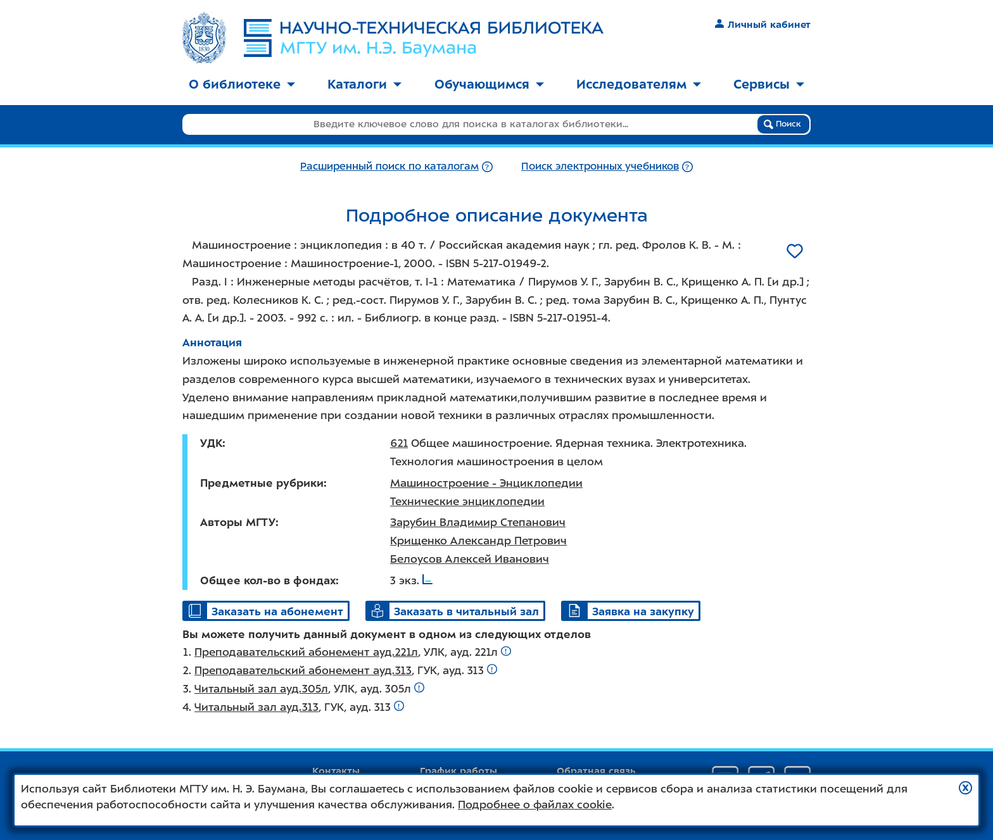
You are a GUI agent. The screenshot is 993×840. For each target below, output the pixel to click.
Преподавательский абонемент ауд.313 (303, 670)
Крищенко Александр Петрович (478, 540)
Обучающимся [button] (489, 84)
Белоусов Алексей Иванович (469, 559)
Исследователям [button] (638, 84)
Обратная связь (596, 771)
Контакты (336, 771)
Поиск (782, 124)
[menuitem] (241, 85)
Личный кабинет (763, 25)
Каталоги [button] (364, 84)
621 (399, 443)
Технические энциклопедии (467, 501)
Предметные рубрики (262, 483)
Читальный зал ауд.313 (256, 707)
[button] (965, 787)
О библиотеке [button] (242, 84)
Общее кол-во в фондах (268, 580)
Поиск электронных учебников (600, 166)
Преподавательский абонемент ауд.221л (306, 652)
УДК (211, 443)
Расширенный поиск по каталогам (389, 166)
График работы (458, 771)
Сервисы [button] (768, 84)
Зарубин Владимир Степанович (478, 522)
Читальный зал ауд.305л (261, 688)
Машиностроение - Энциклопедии (486, 483)
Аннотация (212, 342)
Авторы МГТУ (237, 522)
